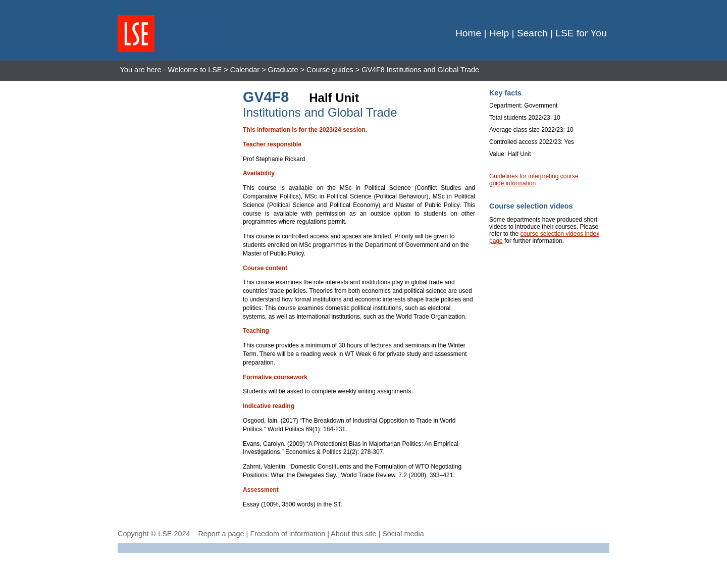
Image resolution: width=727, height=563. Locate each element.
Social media (403, 534)
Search (532, 33)
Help (499, 33)
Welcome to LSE (195, 70)
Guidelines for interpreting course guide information (534, 180)
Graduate (283, 70)
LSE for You (580, 33)
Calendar (244, 70)
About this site (353, 534)
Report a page (221, 534)
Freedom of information (287, 534)
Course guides (329, 70)
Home (468, 33)
